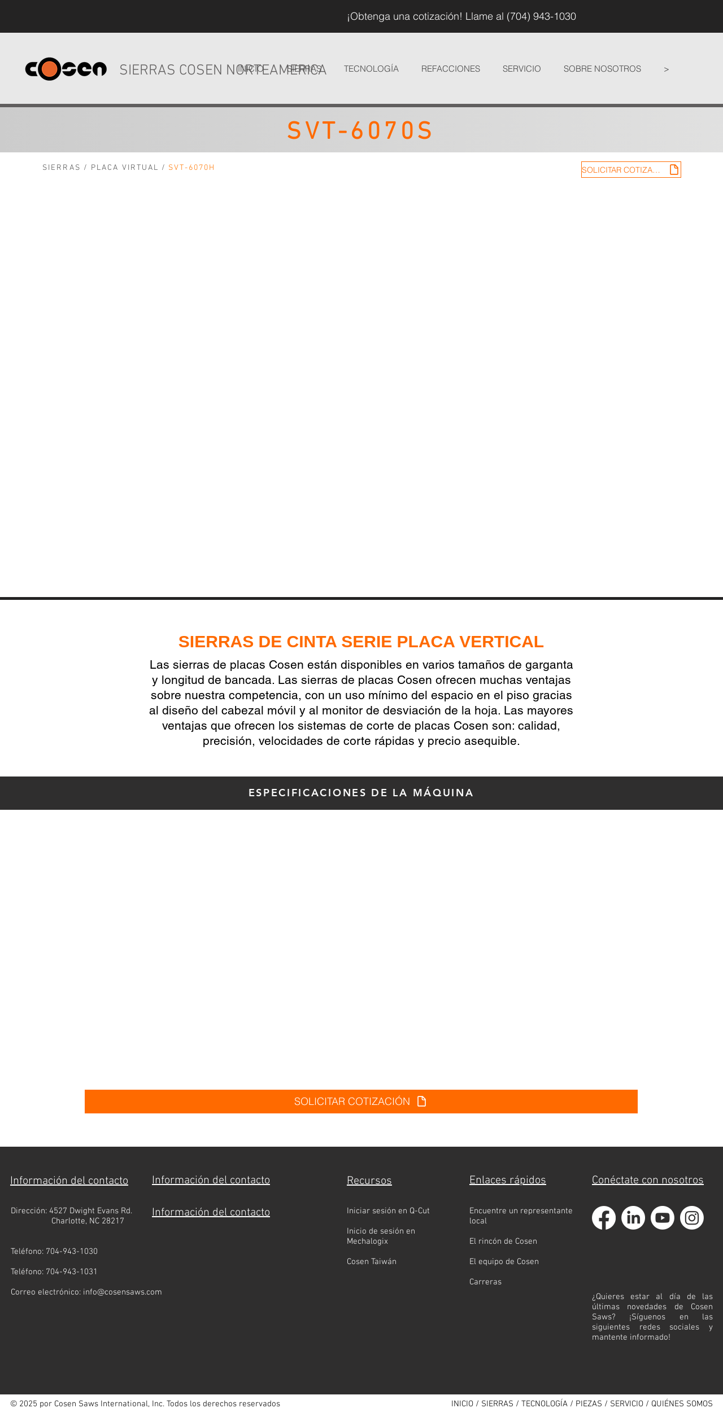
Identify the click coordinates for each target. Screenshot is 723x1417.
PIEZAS (589, 1404)
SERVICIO (626, 1404)
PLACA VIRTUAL (125, 168)
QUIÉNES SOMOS (682, 1404)
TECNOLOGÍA (544, 1404)
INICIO (462, 1404)
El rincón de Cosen (503, 1241)
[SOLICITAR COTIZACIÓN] (631, 169)
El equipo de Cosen (504, 1262)
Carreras (485, 1282)
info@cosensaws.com (122, 1292)
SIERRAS (61, 168)
